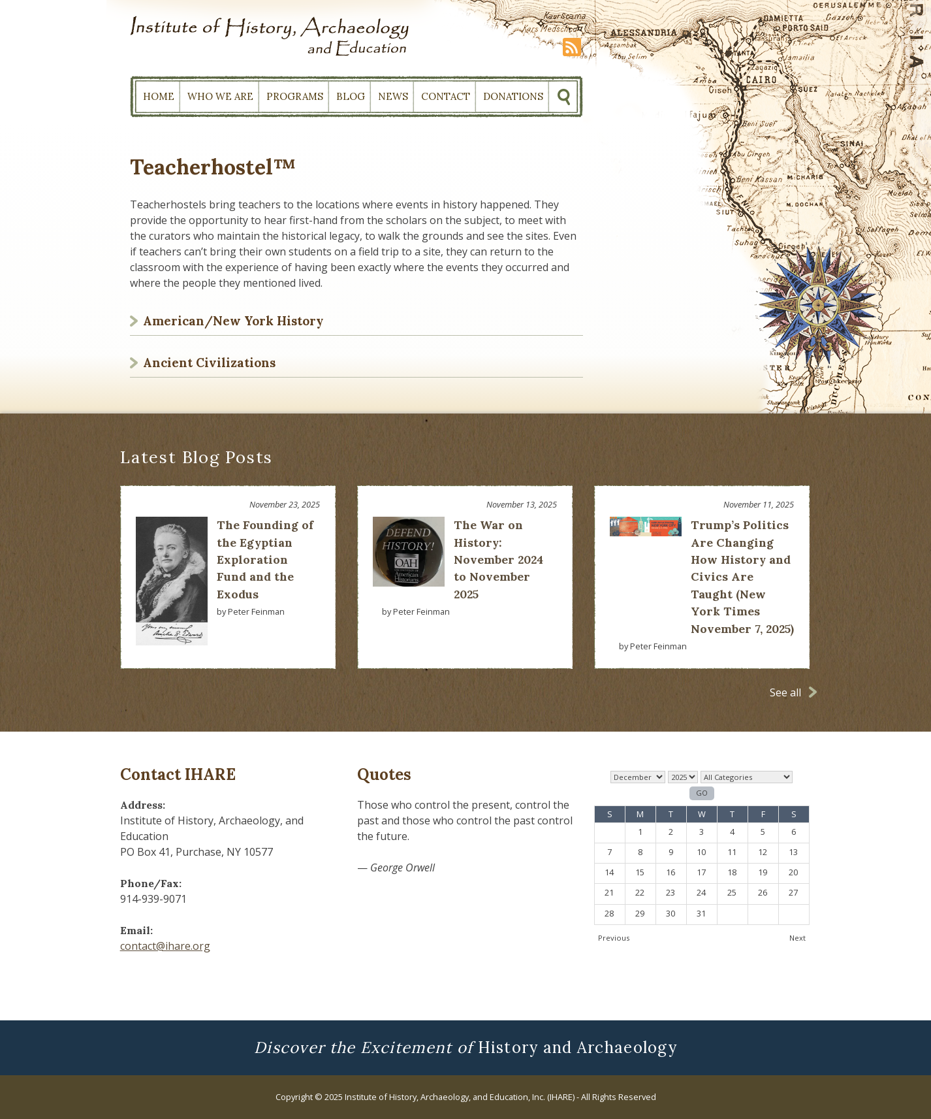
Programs (294, 96)
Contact (445, 96)
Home (158, 96)
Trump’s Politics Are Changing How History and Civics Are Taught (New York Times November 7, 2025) (742, 576)
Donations (513, 96)
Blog (350, 96)
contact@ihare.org (165, 946)
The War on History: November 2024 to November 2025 (498, 559)
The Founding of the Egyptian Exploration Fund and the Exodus (265, 559)
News (393, 96)
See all (785, 692)
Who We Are (220, 96)
